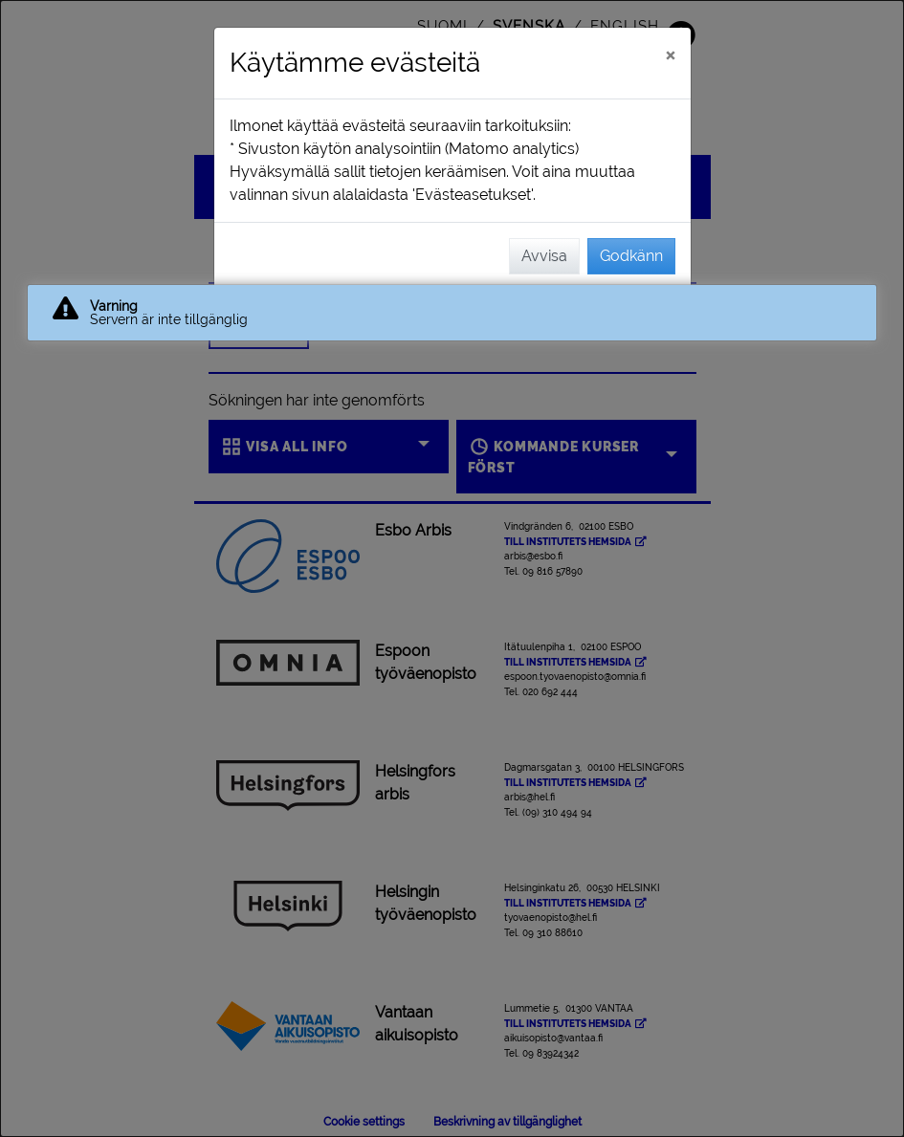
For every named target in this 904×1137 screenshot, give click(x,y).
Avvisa (544, 256)
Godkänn (631, 256)
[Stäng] (670, 54)
